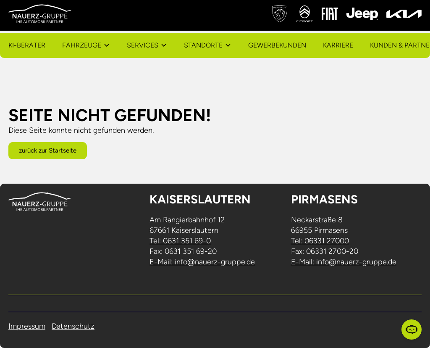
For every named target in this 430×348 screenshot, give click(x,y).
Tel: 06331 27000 (320, 240)
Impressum (26, 326)
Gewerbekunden (277, 45)
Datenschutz (73, 326)
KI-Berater (26, 45)
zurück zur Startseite (47, 150)
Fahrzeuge (81, 45)
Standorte (203, 45)
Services (142, 45)
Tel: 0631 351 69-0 (180, 240)
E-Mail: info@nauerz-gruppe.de (202, 261)
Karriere (338, 45)
